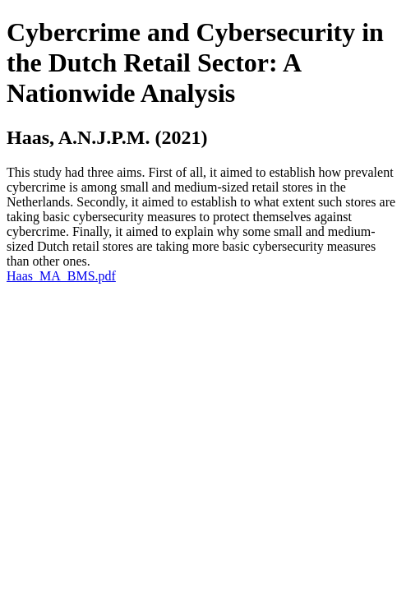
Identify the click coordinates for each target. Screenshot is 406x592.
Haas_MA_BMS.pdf (61, 276)
